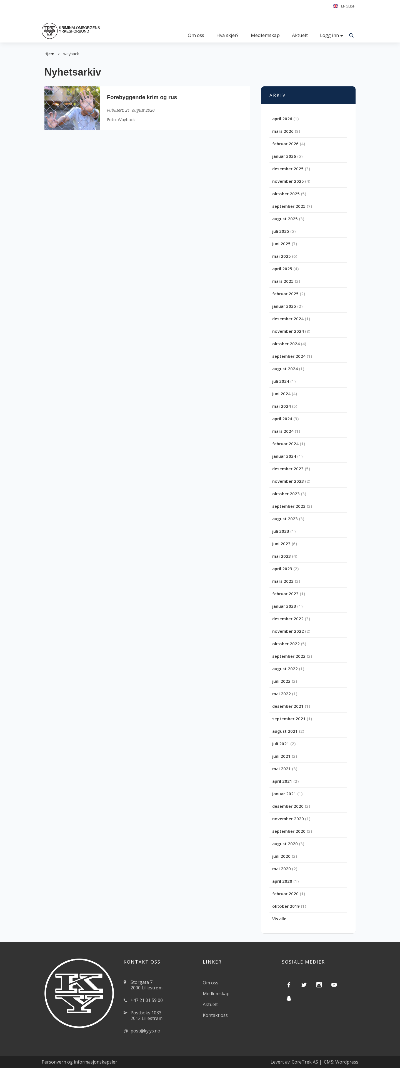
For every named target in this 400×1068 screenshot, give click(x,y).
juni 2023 (281, 543)
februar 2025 (285, 293)
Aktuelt (300, 35)
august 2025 (285, 218)
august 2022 (285, 668)
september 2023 (289, 506)
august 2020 (285, 843)
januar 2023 (284, 606)
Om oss (196, 35)
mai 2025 (281, 256)
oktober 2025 (286, 193)
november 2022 (288, 631)
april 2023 (282, 568)
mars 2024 (283, 431)
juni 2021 (281, 756)
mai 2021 (281, 768)
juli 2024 (280, 381)
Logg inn (329, 35)
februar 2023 (285, 593)
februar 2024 (285, 443)
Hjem (49, 53)
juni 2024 (281, 393)
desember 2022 (288, 618)
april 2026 (282, 118)
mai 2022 (281, 693)
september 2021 (289, 718)
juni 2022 (281, 681)
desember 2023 (288, 468)
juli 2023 (280, 531)
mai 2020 (281, 868)
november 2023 (288, 481)
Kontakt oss (215, 1015)
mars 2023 (283, 581)
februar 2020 (285, 893)
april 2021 (282, 781)
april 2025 (282, 268)
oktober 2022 (286, 643)
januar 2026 (284, 156)
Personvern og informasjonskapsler (79, 1062)
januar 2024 (284, 456)
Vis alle (279, 918)
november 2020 (288, 818)
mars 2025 (283, 281)
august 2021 (285, 731)
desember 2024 (288, 318)
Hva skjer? (227, 35)
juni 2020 (281, 856)
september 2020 (289, 831)
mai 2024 (281, 406)
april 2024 (282, 418)
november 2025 (288, 181)
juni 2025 (281, 243)
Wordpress (346, 1062)
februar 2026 (285, 143)
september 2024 (289, 356)
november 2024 (288, 331)
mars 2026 (283, 131)
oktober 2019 (286, 906)
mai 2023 (281, 556)
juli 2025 (280, 231)
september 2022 (289, 656)
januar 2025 (284, 306)
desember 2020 (288, 806)
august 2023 (285, 518)
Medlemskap (265, 35)
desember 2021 (288, 706)
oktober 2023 (286, 493)
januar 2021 (284, 793)
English (348, 6)
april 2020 (282, 881)
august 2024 (285, 368)
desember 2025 (288, 168)
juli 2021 (280, 743)
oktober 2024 (286, 343)
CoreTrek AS (305, 1062)
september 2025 (289, 206)
